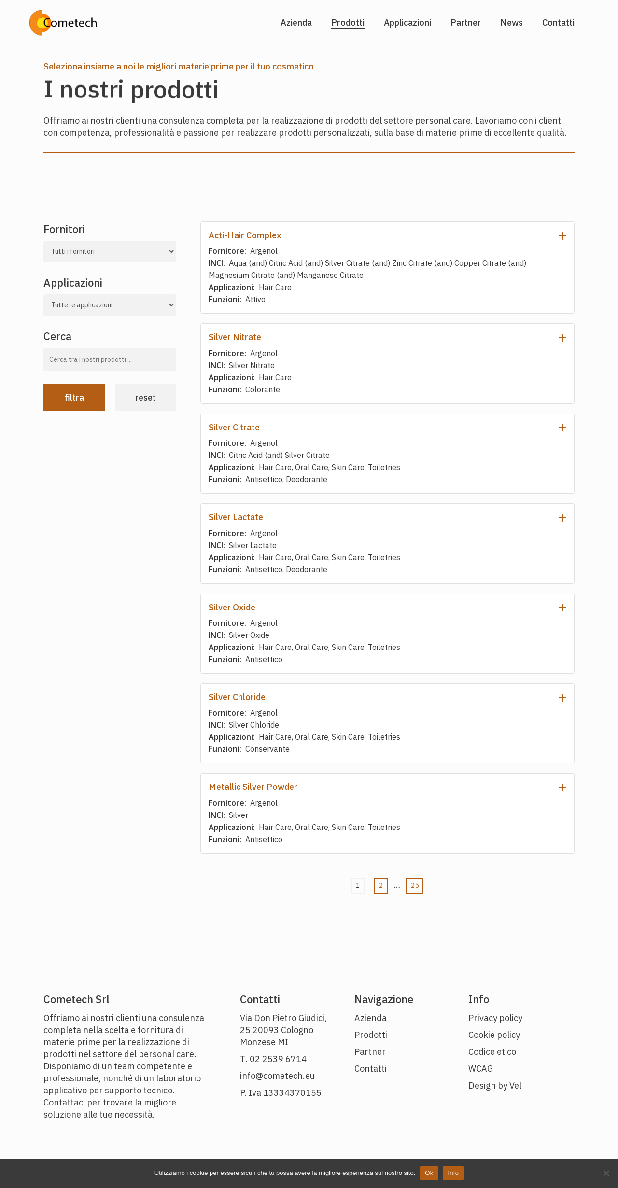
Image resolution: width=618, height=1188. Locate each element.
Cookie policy (494, 1034)
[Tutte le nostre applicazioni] (109, 305)
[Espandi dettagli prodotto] (562, 235)
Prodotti (370, 1034)
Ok (429, 1172)
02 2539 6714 (278, 1058)
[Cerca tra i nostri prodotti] (109, 359)
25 (415, 885)
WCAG (480, 1068)
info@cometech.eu (277, 1075)
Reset (145, 397)
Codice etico (492, 1051)
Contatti (370, 1068)
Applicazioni (72, 283)
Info (453, 1172)
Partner (370, 1051)
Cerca (57, 336)
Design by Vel (494, 1085)
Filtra (74, 397)
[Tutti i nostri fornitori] (109, 251)
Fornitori (64, 229)
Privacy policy (495, 1017)
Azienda (370, 1017)
